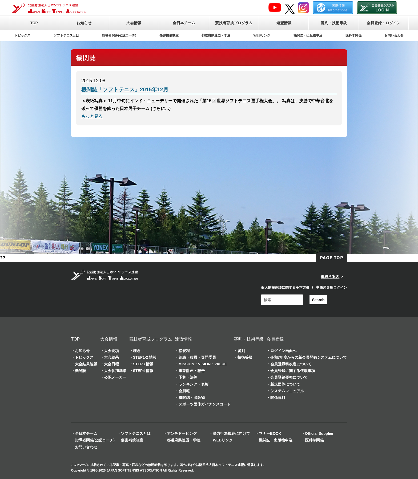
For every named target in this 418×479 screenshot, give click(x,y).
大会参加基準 (115, 371)
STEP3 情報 (143, 364)
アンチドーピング (182, 433)
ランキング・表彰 (193, 384)
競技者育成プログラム (233, 23)
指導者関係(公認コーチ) (119, 35)
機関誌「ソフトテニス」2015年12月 (124, 89)
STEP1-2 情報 (145, 357)
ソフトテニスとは (66, 35)
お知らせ (84, 23)
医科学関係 (353, 35)
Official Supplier (319, 433)
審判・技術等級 (334, 23)
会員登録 (275, 339)
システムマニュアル (287, 391)
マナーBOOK (270, 433)
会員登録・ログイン (383, 23)
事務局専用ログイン (331, 287)
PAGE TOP (331, 257)
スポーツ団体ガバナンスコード (205, 404)
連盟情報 (283, 23)
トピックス (22, 35)
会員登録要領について (289, 377)
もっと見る (92, 116)
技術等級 (245, 357)
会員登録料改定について (290, 364)
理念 (136, 351)
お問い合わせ (394, 35)
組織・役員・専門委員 (197, 357)
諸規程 (184, 351)
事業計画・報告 (192, 371)
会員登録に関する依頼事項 (292, 371)
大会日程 (111, 364)
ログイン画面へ (283, 351)
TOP (34, 23)
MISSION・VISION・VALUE (203, 364)
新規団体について (285, 384)
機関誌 (80, 371)
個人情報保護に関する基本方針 (285, 287)
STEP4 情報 (143, 371)
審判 (241, 351)
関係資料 (277, 397)
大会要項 (111, 351)
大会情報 (133, 23)
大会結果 (111, 357)
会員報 (184, 391)
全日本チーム (184, 23)
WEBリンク (262, 35)
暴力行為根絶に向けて (231, 433)
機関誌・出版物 (192, 397)
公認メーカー (115, 377)
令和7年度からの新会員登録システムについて (308, 357)
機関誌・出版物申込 (308, 35)
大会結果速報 (86, 364)
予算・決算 (188, 377)
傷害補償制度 (169, 35)
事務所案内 (330, 277)
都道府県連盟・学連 (216, 35)
